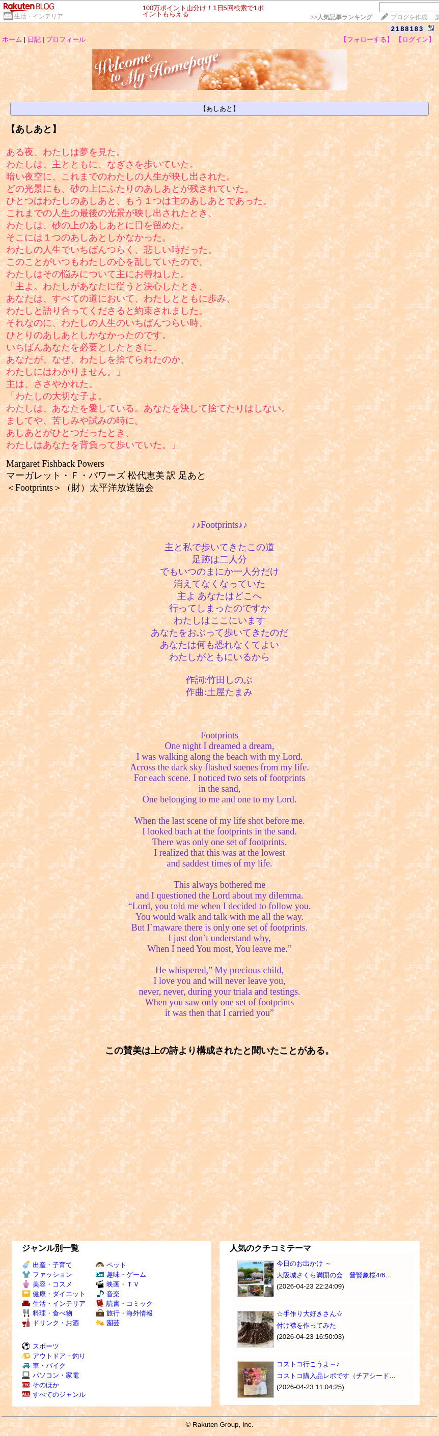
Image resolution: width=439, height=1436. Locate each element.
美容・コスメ (47, 1284)
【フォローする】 (366, 39)
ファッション (47, 1274)
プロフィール (66, 39)
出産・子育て (47, 1265)
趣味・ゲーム (121, 1274)
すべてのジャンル (54, 1394)
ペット (111, 1265)
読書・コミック (124, 1303)
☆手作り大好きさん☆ (310, 1314)
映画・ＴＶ (118, 1284)
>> (341, 17)
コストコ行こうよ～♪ (308, 1364)
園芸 (108, 1323)
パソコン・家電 (50, 1375)
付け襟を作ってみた (306, 1325)
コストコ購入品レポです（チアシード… (336, 1376)
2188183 (407, 29)
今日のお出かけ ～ (304, 1263)
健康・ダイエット (54, 1294)
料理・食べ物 (47, 1313)
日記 (34, 39)
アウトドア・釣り (54, 1356)
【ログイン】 (415, 39)
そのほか (40, 1385)
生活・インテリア (38, 16)
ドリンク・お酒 (50, 1323)
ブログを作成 (409, 17)
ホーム (12, 39)
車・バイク (44, 1365)
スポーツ (40, 1346)
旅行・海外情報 (124, 1313)
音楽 (108, 1294)
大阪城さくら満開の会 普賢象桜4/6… (334, 1275)
